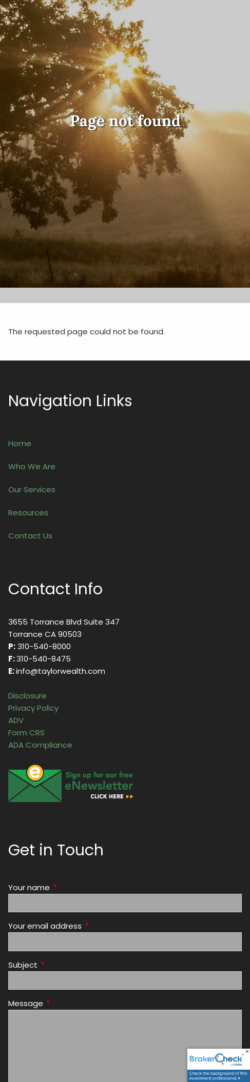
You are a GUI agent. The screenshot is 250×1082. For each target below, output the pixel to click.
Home (19, 443)
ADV (16, 720)
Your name (68, 887)
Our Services (31, 489)
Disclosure (27, 695)
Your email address (84, 925)
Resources (28, 512)
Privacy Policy (33, 708)
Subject (62, 964)
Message (65, 1003)
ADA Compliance (40, 744)
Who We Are (31, 466)
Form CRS (26, 732)
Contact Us (30, 535)
